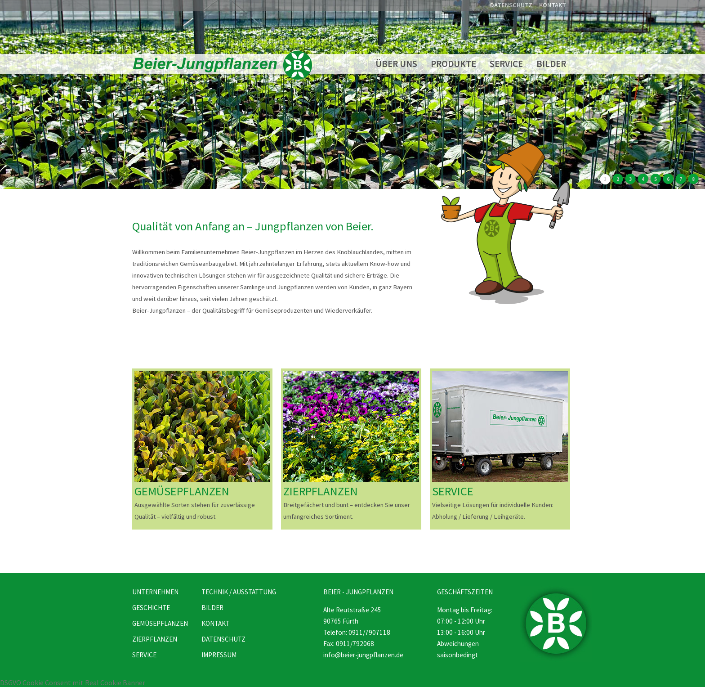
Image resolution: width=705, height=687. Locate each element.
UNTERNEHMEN (155, 592)
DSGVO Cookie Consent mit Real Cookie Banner (72, 682)
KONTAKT (552, 5)
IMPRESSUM (218, 655)
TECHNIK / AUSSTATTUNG (238, 592)
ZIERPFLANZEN (320, 491)
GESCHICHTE (151, 607)
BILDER (551, 64)
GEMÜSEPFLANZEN (181, 491)
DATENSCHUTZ (511, 5)
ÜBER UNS (396, 64)
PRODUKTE (453, 64)
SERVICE (506, 64)
